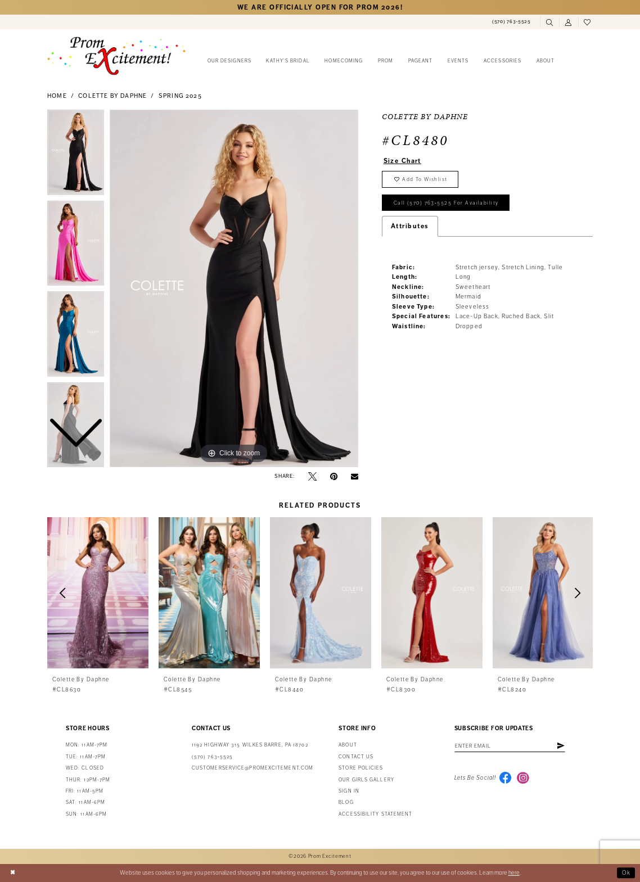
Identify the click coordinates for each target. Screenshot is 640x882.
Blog (346, 802)
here (514, 872)
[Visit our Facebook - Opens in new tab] (505, 778)
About (348, 745)
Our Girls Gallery (366, 780)
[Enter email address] (511, 746)
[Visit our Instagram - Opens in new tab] (523, 778)
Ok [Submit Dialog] (626, 872)
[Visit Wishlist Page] (587, 22)
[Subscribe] (563, 746)
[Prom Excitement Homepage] (116, 56)
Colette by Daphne (112, 95)
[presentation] (97, 592)
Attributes (410, 227)
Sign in (349, 791)
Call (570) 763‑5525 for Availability (446, 204)
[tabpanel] (234, 288)
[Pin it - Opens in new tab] (333, 476)
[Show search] (549, 22)
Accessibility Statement (375, 814)
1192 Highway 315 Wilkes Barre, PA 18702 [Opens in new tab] (250, 745)
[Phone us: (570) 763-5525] (511, 22)
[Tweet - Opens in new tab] (312, 476)
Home (57, 95)
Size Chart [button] (403, 161)
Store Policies (361, 768)
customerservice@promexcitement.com (252, 768)
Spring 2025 (180, 95)
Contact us (356, 757)
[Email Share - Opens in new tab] (354, 476)
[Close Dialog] (12, 873)
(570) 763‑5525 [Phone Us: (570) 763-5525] (212, 757)
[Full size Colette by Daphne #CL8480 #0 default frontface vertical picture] (234, 288)
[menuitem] (511, 22)
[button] (568, 22)
